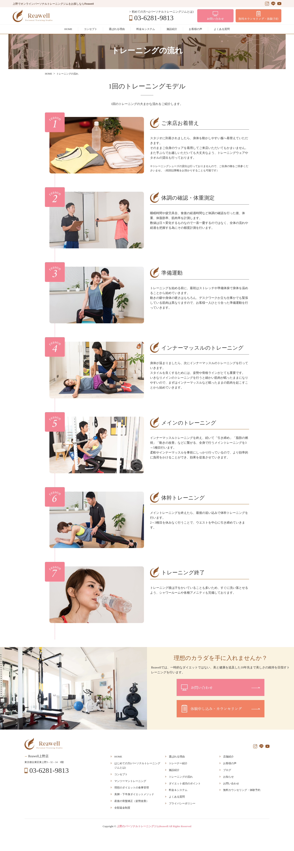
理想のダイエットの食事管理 (131, 787)
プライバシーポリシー (182, 803)
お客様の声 (195, 29)
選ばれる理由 (117, 29)
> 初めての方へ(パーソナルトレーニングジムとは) (161, 11)
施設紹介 (172, 29)
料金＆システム (145, 29)
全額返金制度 (122, 807)
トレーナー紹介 (178, 763)
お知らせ (228, 776)
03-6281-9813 (154, 17)
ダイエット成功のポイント (185, 783)
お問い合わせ (231, 783)
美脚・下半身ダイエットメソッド (134, 794)
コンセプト (90, 29)
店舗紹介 (228, 756)
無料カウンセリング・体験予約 (241, 790)
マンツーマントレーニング (130, 781)
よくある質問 (222, 29)
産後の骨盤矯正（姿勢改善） (131, 801)
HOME (68, 29)
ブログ (227, 770)
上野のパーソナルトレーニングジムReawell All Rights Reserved (154, 826)
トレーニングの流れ (181, 776)
